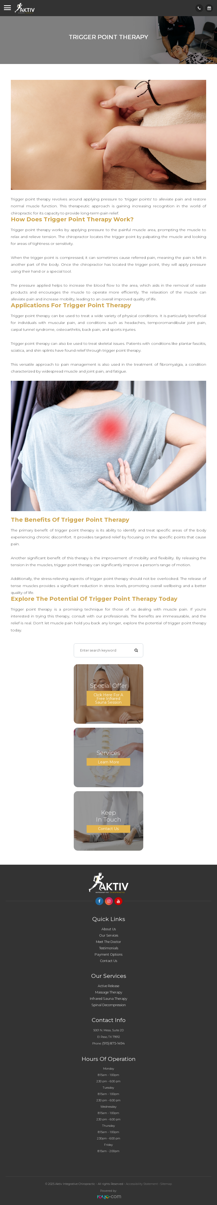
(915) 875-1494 (113, 1043)
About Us (108, 929)
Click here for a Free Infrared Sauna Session (108, 698)
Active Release (108, 986)
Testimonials (108, 948)
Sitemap (166, 1184)
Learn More (108, 761)
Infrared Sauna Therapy (108, 999)
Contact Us (108, 829)
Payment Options (108, 954)
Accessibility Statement (142, 1184)
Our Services (108, 935)
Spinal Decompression (108, 1005)
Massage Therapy (108, 992)
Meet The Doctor (108, 942)
